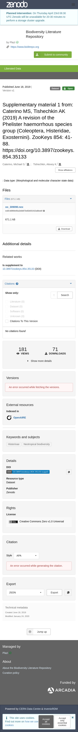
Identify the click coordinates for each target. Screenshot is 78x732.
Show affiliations (65, 170)
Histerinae (13, 444)
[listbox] (26, 555)
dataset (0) (16, 306)
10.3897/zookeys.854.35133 (19, 268)
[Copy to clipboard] (69, 471)
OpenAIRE (19, 417)
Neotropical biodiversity (37, 444)
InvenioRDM (51, 708)
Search (65, 295)
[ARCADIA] (61, 692)
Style (9, 555)
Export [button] (54, 592)
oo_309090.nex (14, 207)
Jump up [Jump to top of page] (37, 632)
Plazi (5, 652)
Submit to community (51, 54)
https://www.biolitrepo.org (25, 46)
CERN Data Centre (30, 708)
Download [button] (64, 229)
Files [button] (38, 198)
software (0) (17, 311)
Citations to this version (24, 321)
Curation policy (11, 672)
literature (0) (17, 301)
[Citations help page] (17, 283)
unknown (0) (17, 316)
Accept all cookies (46, 721)
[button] (39, 522)
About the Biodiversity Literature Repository (27, 668)
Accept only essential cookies (62, 722)
